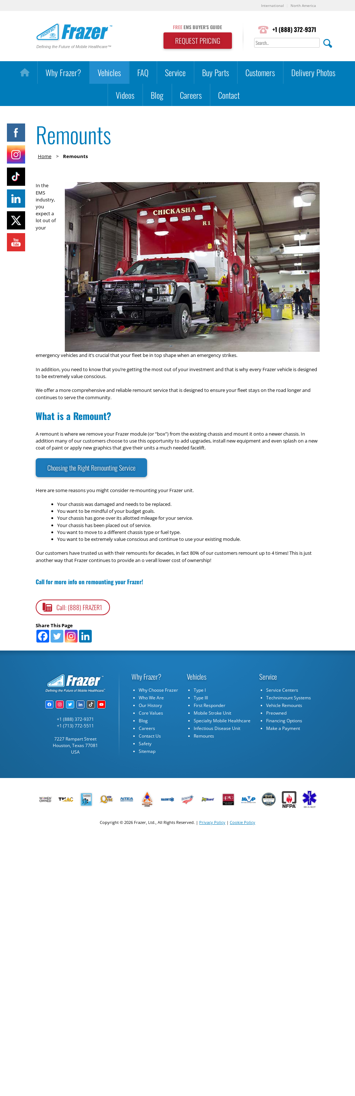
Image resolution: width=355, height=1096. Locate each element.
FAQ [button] (143, 72)
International (272, 5)
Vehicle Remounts (284, 705)
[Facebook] (42, 636)
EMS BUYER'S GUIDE (197, 27)
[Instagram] (71, 636)
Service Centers (282, 690)
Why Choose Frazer (158, 690)
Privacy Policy (212, 822)
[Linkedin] (85, 636)
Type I (200, 690)
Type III (201, 698)
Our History (150, 705)
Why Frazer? (63, 72)
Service (175, 72)
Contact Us (150, 736)
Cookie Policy (242, 822)
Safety (145, 744)
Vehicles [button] (109, 72)
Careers (191, 95)
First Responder (209, 705)
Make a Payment (283, 728)
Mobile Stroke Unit (212, 713)
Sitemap (147, 751)
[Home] (24, 72)
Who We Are (151, 698)
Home (44, 156)
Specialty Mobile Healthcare (222, 721)
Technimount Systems (288, 698)
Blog (157, 95)
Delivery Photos (313, 72)
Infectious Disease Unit (217, 728)
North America (303, 5)
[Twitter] (57, 636)
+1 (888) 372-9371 (294, 29)
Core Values (151, 713)
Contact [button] (229, 95)
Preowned (276, 713)
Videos (125, 95)
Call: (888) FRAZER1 (79, 607)
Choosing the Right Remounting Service (91, 467)
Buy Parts (215, 72)
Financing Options (284, 721)
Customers (260, 72)
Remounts (204, 736)
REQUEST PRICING (197, 40)
